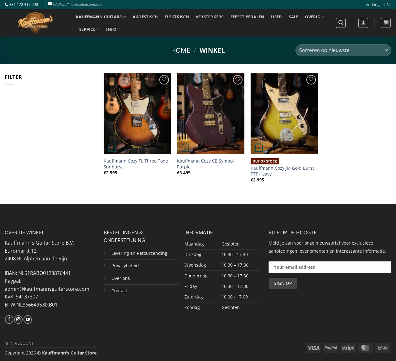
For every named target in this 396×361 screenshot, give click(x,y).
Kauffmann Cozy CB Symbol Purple (205, 164)
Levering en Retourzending (139, 253)
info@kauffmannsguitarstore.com (77, 4)
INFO (113, 29)
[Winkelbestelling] (343, 50)
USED (276, 17)
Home (180, 50)
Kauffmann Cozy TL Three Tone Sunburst (136, 164)
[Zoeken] (341, 23)
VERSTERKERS (210, 17)
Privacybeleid (125, 265)
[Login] (363, 23)
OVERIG (314, 17)
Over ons (120, 278)
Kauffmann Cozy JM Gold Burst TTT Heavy (282, 171)
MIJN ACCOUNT (19, 343)
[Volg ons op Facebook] (9, 319)
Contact (119, 291)
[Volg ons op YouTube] (28, 319)
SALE (293, 17)
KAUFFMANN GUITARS (101, 17)
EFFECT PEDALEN (247, 17)
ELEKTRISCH (177, 17)
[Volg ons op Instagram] (18, 319)
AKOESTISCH (145, 17)
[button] (386, 23)
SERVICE (89, 29)
